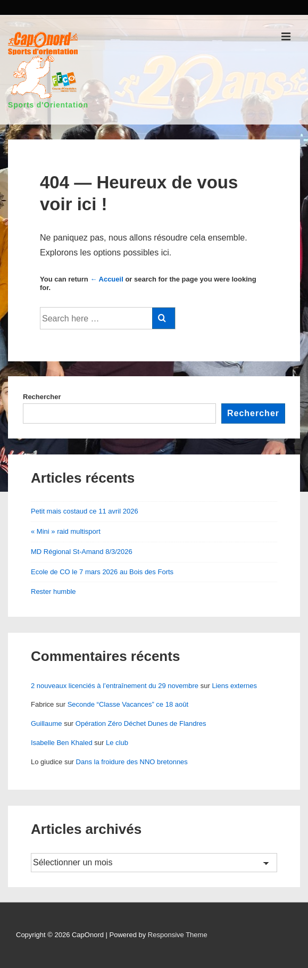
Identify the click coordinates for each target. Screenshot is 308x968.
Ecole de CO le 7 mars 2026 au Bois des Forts (102, 572)
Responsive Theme (177, 935)
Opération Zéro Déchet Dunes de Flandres (141, 723)
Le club (117, 743)
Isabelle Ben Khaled (62, 743)
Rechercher (42, 397)
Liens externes (234, 686)
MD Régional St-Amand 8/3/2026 (81, 552)
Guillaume (46, 723)
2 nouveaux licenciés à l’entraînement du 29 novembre (114, 686)
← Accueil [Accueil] (106, 279)
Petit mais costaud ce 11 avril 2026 (84, 511)
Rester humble (53, 591)
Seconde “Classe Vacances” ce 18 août (128, 704)
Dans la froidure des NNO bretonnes (132, 762)
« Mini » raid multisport (66, 531)
